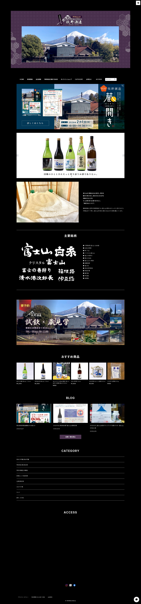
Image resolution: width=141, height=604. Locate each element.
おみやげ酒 (20, 487)
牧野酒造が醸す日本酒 (51, 79)
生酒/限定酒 (20, 481)
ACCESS (99, 79)
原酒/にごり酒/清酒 (22, 476)
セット (18, 492)
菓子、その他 (20, 498)
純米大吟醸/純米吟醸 (23, 459)
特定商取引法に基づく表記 (38, 597)
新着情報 (30, 79)
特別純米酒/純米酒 (22, 465)
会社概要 (38, 79)
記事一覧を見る (70, 437)
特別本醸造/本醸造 (22, 470)
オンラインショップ (66, 79)
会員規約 (50, 597)
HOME (22, 79)
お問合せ (89, 79)
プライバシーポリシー (23, 597)
